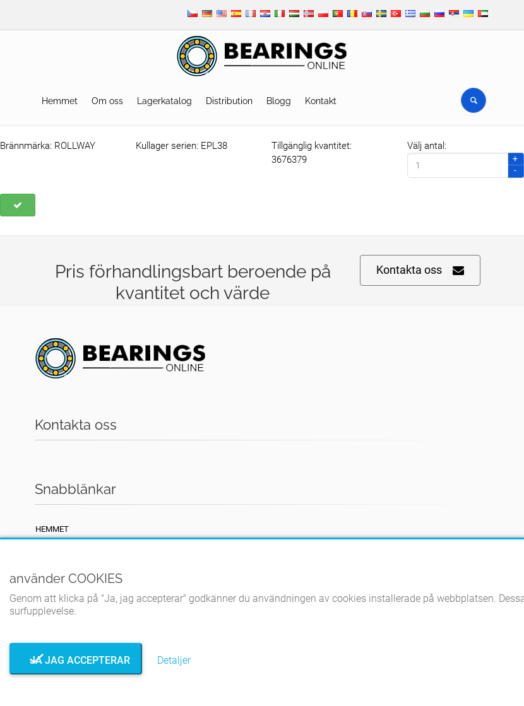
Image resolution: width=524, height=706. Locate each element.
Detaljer (174, 660)
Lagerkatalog (164, 101)
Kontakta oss (420, 270)
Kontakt (320, 101)
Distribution (229, 101)
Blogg (278, 101)
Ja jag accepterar (76, 660)
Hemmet (60, 101)
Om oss (107, 101)
